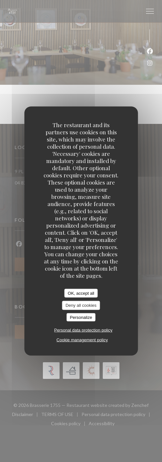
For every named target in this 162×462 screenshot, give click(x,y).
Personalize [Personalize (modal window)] (81, 317)
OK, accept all (81, 293)
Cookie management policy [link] (82, 339)
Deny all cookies (81, 305)
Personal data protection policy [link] (83, 330)
